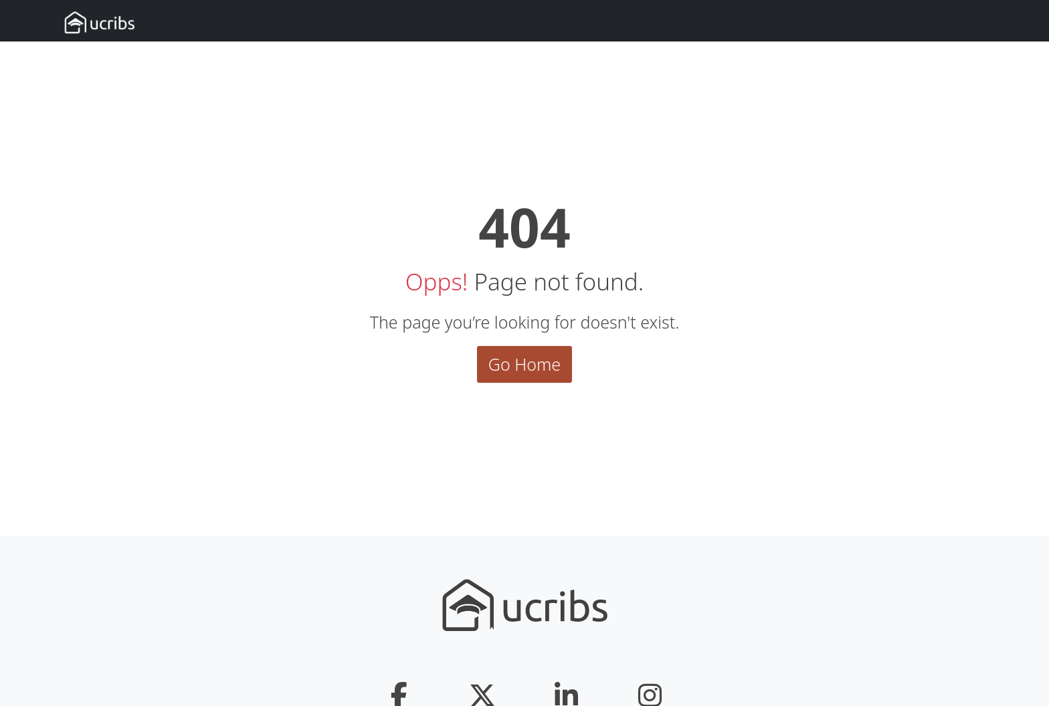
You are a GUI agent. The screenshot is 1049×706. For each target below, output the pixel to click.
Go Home (524, 364)
